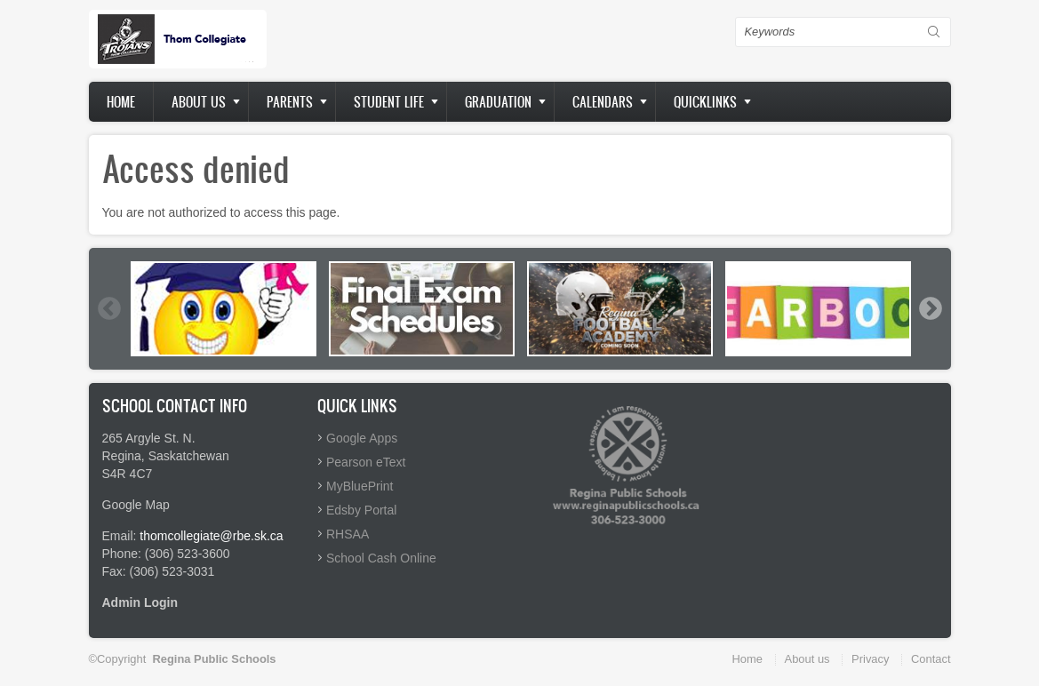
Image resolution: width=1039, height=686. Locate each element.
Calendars (602, 101)
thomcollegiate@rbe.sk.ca (211, 536)
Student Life (389, 101)
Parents (290, 101)
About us (199, 101)
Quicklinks (705, 101)
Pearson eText (366, 462)
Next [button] (929, 308)
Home (121, 101)
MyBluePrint (359, 486)
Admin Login (140, 602)
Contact (930, 659)
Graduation (498, 101)
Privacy (870, 659)
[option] (223, 308)
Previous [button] (108, 308)
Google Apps (361, 438)
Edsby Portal (361, 510)
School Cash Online (381, 558)
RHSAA (347, 534)
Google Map (136, 505)
